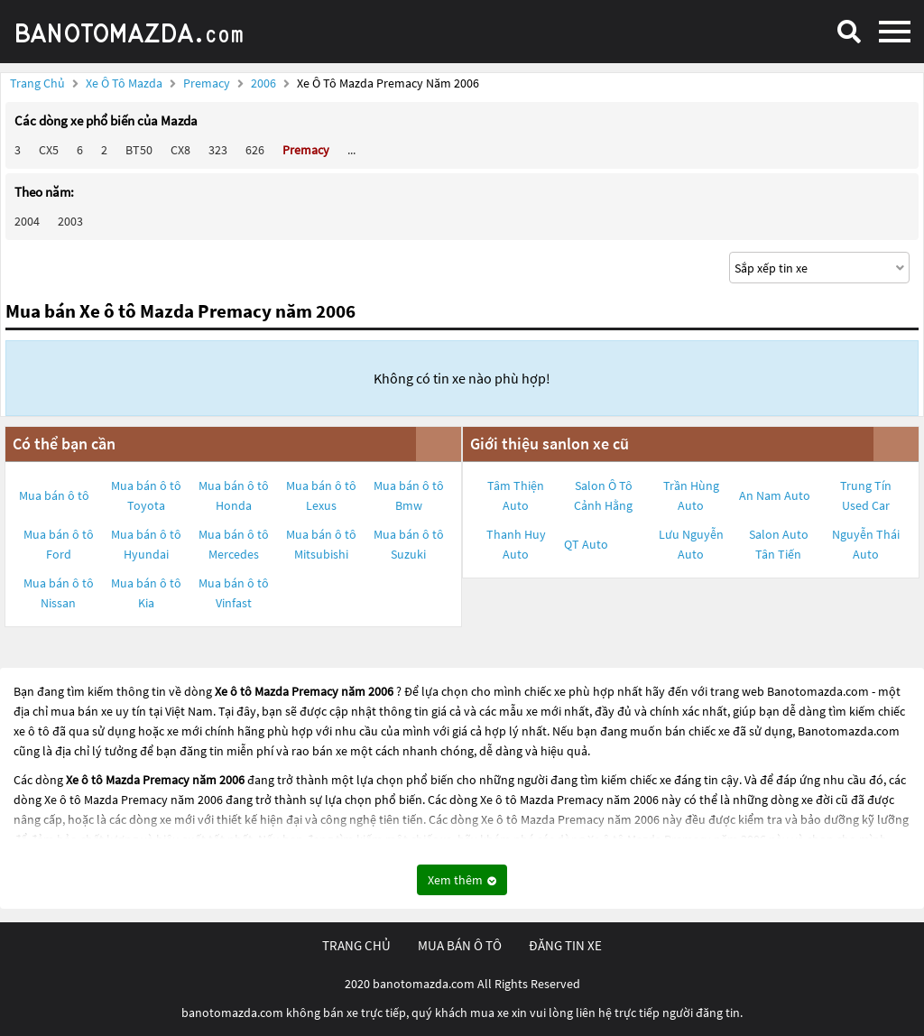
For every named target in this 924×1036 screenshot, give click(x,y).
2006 (265, 83)
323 (217, 150)
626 (254, 150)
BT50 (138, 150)
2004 (27, 221)
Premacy (208, 83)
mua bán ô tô (460, 945)
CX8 (180, 150)
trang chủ (356, 945)
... (351, 150)
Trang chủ (37, 83)
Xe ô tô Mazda (124, 83)
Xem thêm (462, 880)
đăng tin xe (565, 945)
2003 (70, 221)
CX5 (49, 150)
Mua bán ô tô (54, 495)
